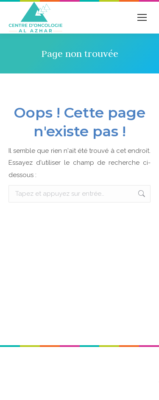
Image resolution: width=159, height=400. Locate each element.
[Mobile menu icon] (142, 17)
